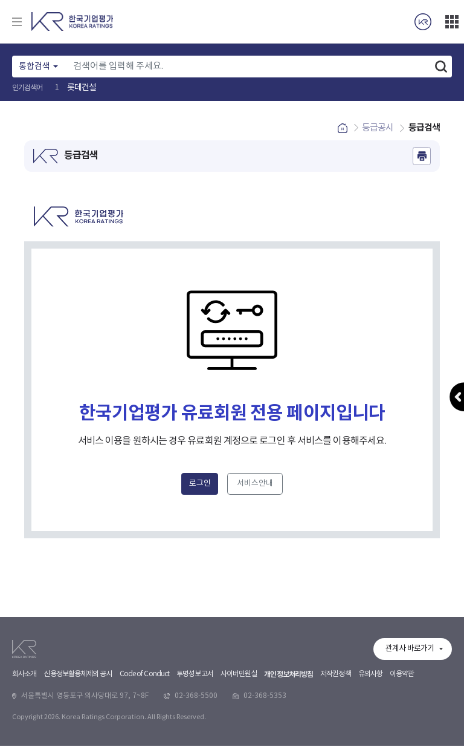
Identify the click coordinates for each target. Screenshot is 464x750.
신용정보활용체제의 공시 (78, 741)
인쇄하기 (422, 160)
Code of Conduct (145, 741)
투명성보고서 (194, 741)
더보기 (452, 22)
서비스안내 (255, 488)
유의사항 (370, 741)
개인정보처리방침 (288, 741)
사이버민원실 (239, 741)
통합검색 (34, 66)
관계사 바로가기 (409, 715)
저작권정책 (335, 741)
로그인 (200, 488)
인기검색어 (27, 88)
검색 (441, 66)
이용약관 (402, 741)
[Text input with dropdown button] (248, 66)
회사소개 (24, 741)
